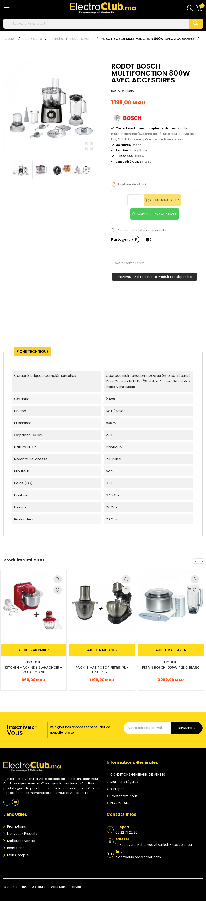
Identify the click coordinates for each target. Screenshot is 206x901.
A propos (116, 789)
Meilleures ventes (21, 840)
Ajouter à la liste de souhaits (139, 230)
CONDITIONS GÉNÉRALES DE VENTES (137, 774)
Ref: (114, 91)
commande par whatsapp (156, 214)
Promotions (16, 826)
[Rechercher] (103, 24)
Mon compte (17, 855)
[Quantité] (134, 200)
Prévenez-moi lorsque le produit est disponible (154, 276)
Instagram (15, 802)
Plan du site (119, 803)
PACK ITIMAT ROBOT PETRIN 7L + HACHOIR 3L (102, 669)
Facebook (7, 802)
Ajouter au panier (164, 200)
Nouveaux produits (21, 833)
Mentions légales (123, 781)
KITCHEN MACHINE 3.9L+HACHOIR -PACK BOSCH (33, 669)
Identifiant (15, 848)
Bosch (33, 662)
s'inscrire (185, 728)
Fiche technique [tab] (33, 351)
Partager (135, 239)
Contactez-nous (123, 796)
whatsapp (147, 239)
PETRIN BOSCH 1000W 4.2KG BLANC (171, 667)
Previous (3, 104)
